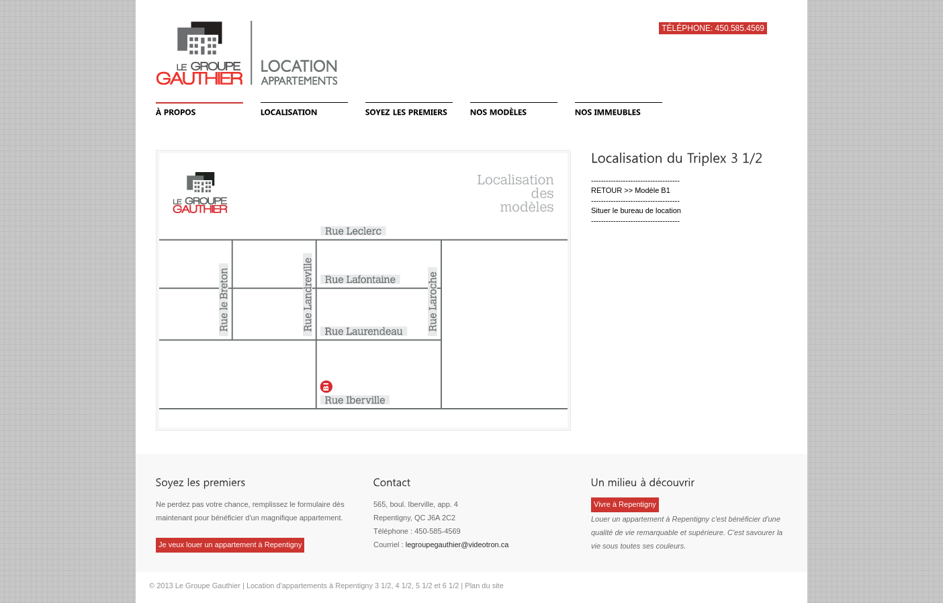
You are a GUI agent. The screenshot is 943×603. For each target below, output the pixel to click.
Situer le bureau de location (636, 210)
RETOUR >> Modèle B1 (630, 190)
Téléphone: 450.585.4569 (713, 28)
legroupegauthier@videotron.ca (457, 544)
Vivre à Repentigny (625, 504)
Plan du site (484, 585)
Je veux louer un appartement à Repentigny (230, 544)
